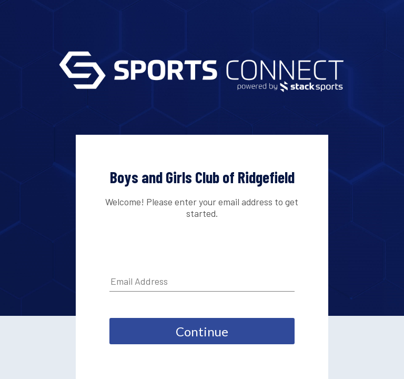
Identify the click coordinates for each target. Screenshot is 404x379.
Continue (202, 331)
